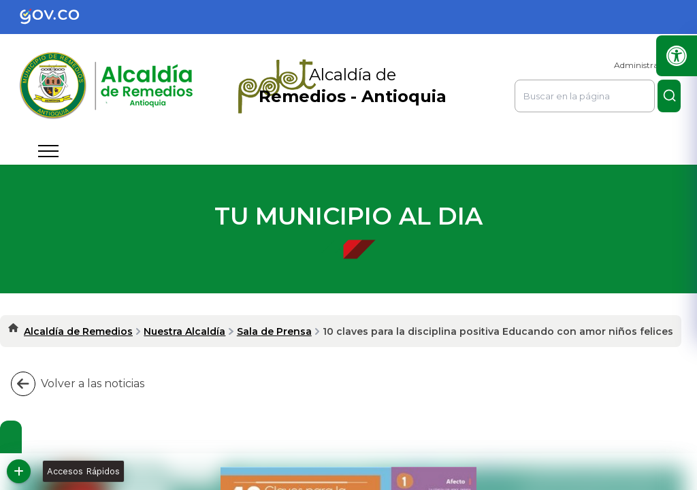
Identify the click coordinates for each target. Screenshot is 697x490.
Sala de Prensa (274, 331)
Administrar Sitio (647, 65)
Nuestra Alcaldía (184, 331)
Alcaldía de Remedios (78, 331)
